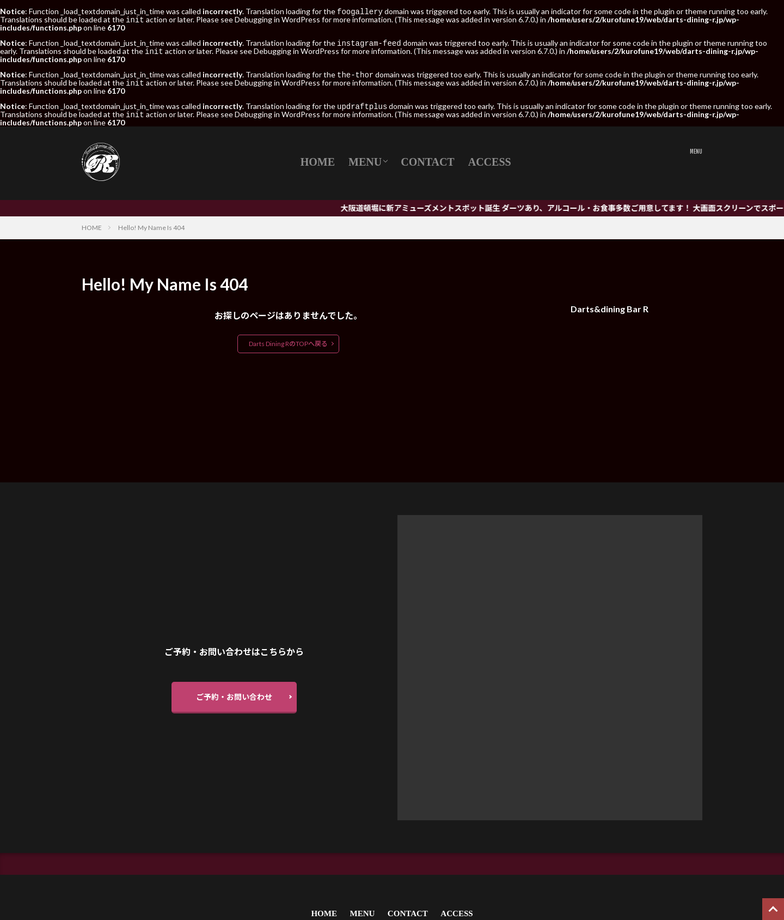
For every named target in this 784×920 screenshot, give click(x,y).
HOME (318, 158)
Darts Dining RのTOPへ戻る (288, 339)
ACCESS (489, 158)
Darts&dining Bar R (609, 304)
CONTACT (428, 158)
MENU (365, 158)
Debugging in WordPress (277, 18)
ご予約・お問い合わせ (234, 692)
